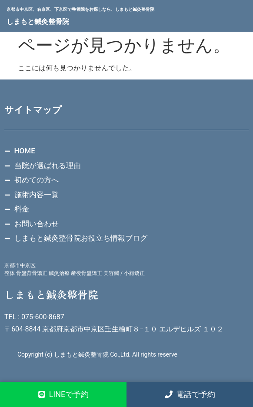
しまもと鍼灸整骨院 (38, 21)
